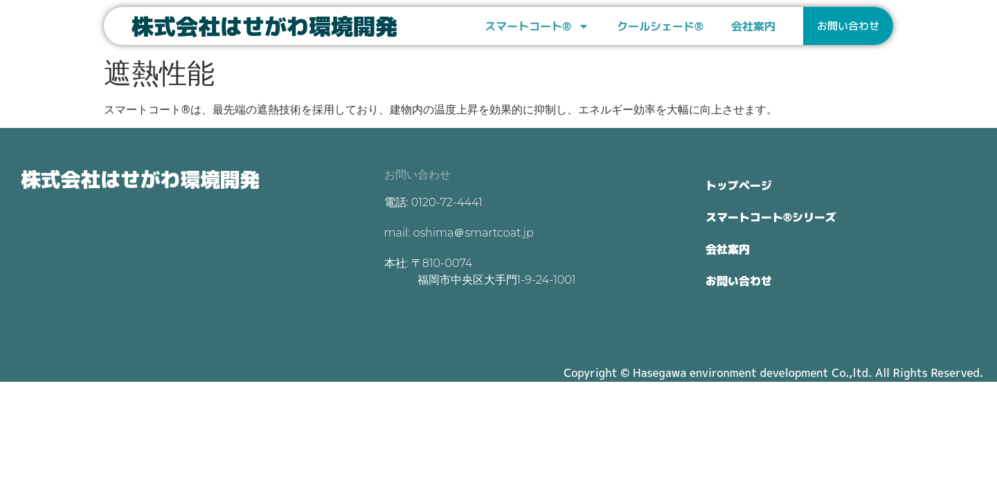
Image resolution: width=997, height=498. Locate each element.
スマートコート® (537, 26)
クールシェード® (660, 26)
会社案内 (753, 26)
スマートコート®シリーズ (771, 217)
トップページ (739, 185)
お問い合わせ (739, 280)
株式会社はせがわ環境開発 (264, 26)
